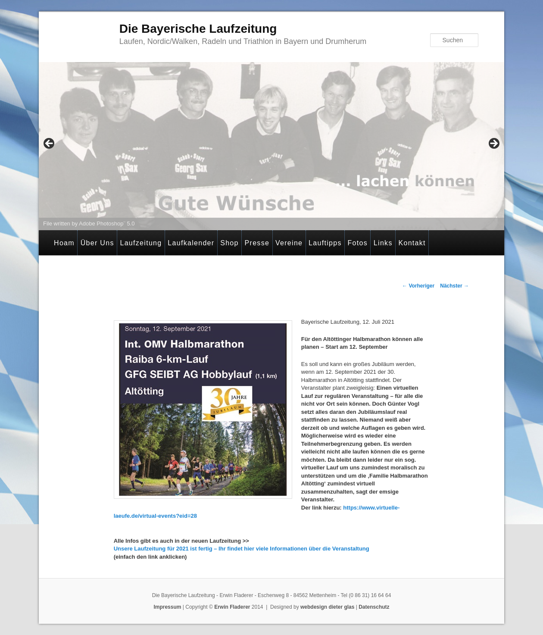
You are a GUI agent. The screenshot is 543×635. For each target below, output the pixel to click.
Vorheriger (418, 286)
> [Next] (493, 144)
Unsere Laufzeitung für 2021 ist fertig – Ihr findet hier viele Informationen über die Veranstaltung (242, 548)
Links (383, 243)
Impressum (167, 607)
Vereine (289, 243)
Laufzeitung (141, 243)
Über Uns (97, 243)
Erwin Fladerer (232, 607)
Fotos (358, 243)
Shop (229, 243)
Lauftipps (325, 243)
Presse (257, 243)
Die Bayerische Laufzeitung (198, 28)
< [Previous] (49, 144)
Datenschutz (374, 607)
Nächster (454, 286)
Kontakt (411, 243)
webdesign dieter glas (327, 607)
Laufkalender (191, 243)
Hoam (64, 243)
